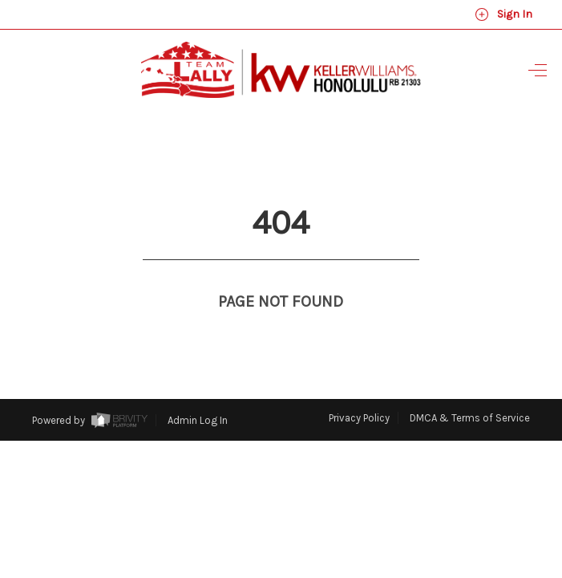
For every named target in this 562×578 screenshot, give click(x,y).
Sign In (503, 14)
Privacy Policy (359, 388)
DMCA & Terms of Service (470, 388)
